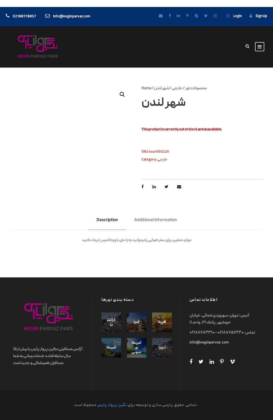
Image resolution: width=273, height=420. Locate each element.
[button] (122, 94)
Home (146, 88)
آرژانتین (111, 322)
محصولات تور (196, 88)
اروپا (162, 347)
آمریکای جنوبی (136, 347)
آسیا (136, 322)
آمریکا (111, 347)
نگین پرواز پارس (112, 405)
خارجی (177, 88)
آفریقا (162, 322)
